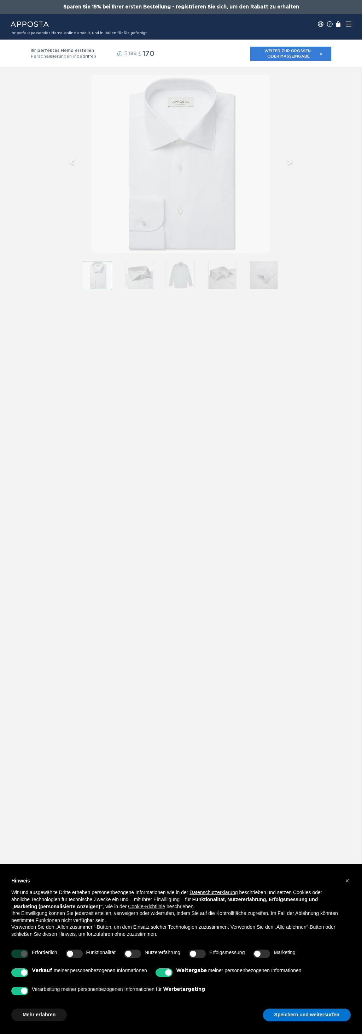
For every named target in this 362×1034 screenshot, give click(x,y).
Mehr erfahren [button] (39, 1014)
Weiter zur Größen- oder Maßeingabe (293, 53)
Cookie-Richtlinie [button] (146, 906)
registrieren (191, 7)
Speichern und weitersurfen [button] (306, 1014)
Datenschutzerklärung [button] (213, 892)
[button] (119, 53)
